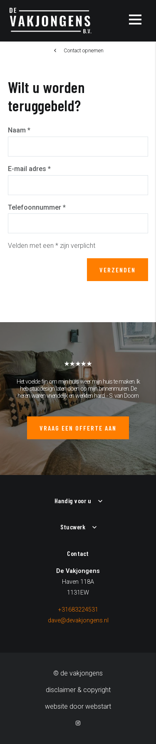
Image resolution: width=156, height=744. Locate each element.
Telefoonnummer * (37, 207)
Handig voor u (73, 500)
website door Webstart (78, 706)
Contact (78, 553)
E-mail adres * (29, 169)
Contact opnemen (84, 50)
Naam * (19, 130)
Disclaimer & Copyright (78, 690)
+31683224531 (78, 609)
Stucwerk (72, 527)
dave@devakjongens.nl (78, 620)
